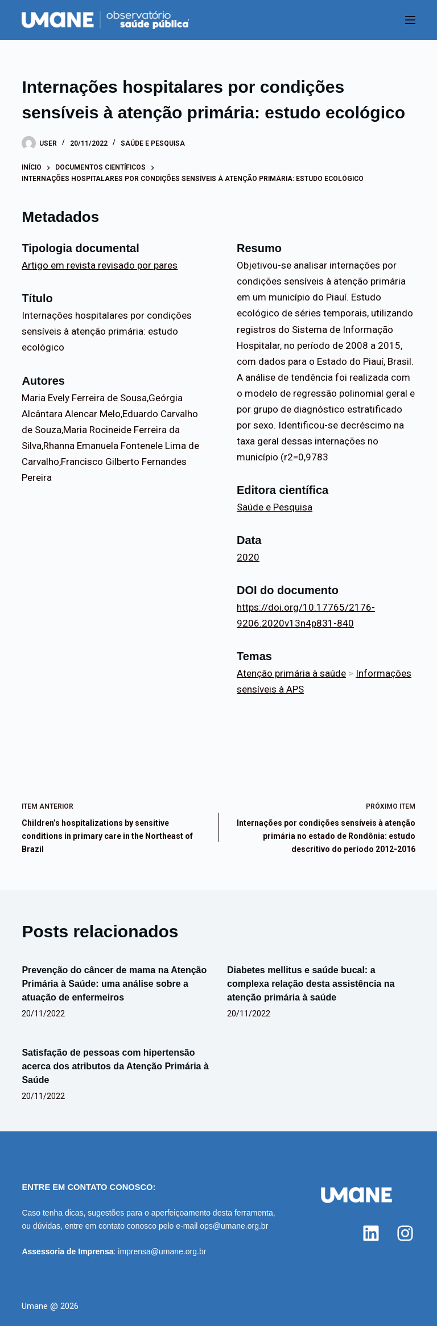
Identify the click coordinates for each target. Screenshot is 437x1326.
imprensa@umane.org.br (162, 1251)
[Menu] (410, 20)
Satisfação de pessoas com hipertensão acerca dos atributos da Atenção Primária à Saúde (115, 1066)
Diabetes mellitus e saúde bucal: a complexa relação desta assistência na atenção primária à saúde (310, 983)
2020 (248, 557)
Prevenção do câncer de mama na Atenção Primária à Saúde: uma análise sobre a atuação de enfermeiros (114, 983)
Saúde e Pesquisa (153, 143)
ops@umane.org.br (234, 1225)
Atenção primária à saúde (291, 673)
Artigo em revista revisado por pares (100, 265)
